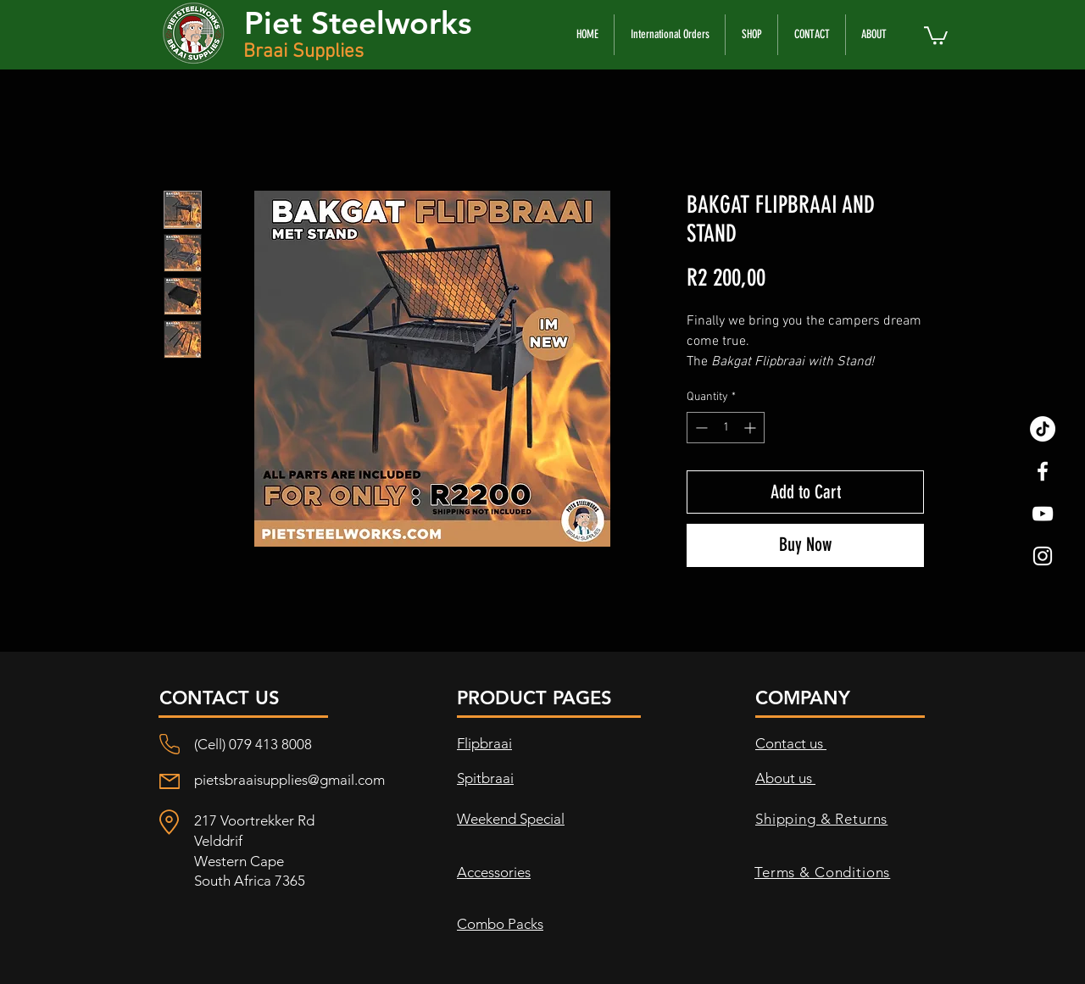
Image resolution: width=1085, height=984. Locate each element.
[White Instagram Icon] (1042, 556)
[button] (936, 35)
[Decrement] (699, 427)
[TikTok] (1042, 429)
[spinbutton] (725, 427)
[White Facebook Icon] (1042, 471)
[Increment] (751, 427)
